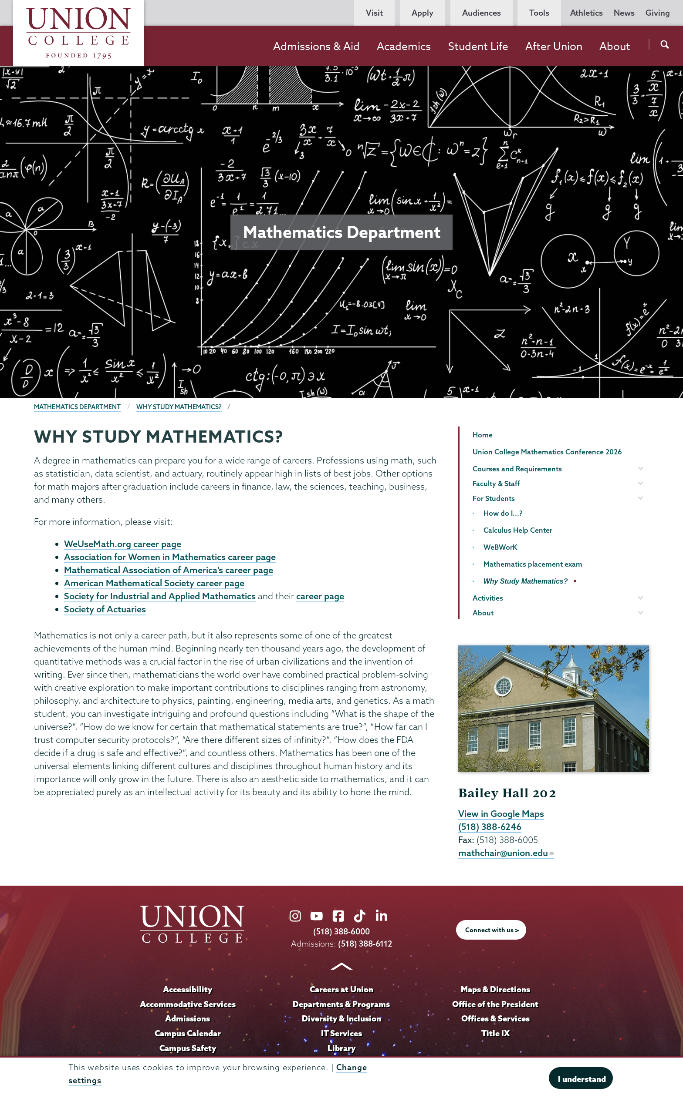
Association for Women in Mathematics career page (170, 557)
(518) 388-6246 (490, 827)
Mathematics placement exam (533, 564)
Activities (488, 598)
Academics (404, 46)
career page (320, 598)
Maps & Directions (495, 990)
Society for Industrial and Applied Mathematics (160, 598)
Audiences (481, 13)
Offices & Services (495, 1019)
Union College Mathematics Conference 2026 (547, 451)
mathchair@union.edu (506, 854)
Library (341, 1049)
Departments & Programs (341, 1005)
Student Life (478, 46)
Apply (422, 13)
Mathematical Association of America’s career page (168, 571)
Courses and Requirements (517, 468)
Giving (658, 13)
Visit (374, 13)
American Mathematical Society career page (154, 584)
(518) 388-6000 (341, 933)
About (614, 46)
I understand (582, 1079)
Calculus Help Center (518, 530)
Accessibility (188, 990)
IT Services (341, 1034)
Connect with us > (492, 931)
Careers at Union (341, 990)
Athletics (586, 13)
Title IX (495, 1034)
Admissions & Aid (316, 46)
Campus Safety (187, 1049)
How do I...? (503, 513)
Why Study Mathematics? (179, 407)
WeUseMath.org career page (122, 544)
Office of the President (495, 1005)
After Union (553, 46)
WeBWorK (500, 547)
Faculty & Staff (496, 483)
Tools (539, 13)
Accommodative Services (187, 1005)
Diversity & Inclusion (341, 1019)
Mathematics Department (77, 407)
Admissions (187, 1019)
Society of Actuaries (105, 611)
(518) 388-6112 (365, 945)
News (624, 13)
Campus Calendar (188, 1034)
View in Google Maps (501, 814)
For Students (494, 498)
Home (483, 434)
